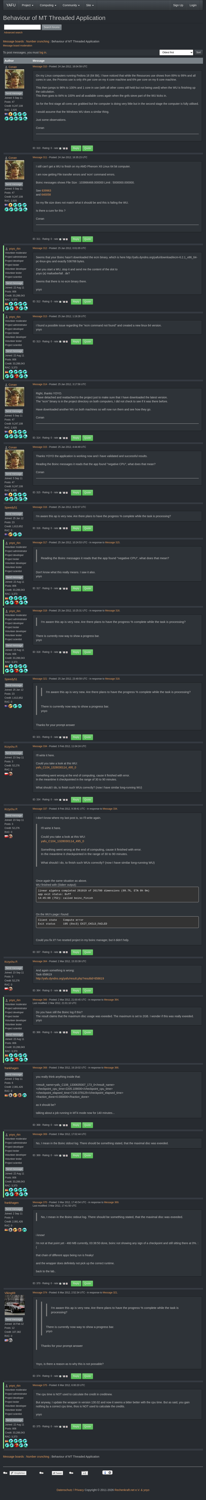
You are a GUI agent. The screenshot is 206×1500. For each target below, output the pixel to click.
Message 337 (40, 808)
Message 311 (40, 157)
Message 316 (40, 507)
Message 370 (40, 1202)
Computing (48, 5)
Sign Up (178, 5)
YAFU (11, 5)
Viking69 (10, 1293)
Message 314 (40, 384)
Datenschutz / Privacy (70, 1490)
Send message (14, 93)
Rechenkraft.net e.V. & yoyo (132, 1490)
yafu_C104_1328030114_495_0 (56, 767)
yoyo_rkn (15, 248)
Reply (76, 148)
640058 (46, 194)
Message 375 (40, 1385)
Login (193, 5)
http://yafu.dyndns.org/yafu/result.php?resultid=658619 (70, 978)
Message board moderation (17, 45)
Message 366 (40, 999)
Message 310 (40, 66)
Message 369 (40, 1134)
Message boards (13, 41)
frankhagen (12, 1068)
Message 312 (40, 248)
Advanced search (13, 32)
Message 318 (40, 610)
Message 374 (40, 1292)
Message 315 (40, 447)
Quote (87, 148)
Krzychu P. (11, 746)
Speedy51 (11, 507)
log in (42, 52)
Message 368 (40, 1067)
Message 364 (40, 961)
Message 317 (40, 542)
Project (27, 5)
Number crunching (37, 41)
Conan (12, 67)
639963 (46, 190)
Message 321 (40, 678)
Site (90, 5)
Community (71, 5)
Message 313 (40, 316)
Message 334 (40, 746)
